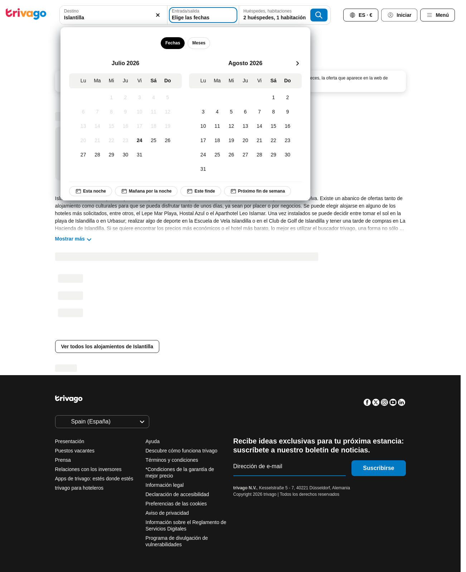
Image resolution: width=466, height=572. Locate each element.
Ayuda (153, 441)
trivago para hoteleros (79, 488)
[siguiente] (297, 63)
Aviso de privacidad (167, 513)
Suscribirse (378, 468)
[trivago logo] (26, 15)
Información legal (165, 485)
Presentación (69, 441)
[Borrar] (157, 15)
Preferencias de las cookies (177, 503)
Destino (71, 11)
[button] (113, 15)
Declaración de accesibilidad (177, 494)
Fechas (172, 42)
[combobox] (113, 15)
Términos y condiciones (172, 460)
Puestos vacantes (75, 451)
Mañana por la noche (146, 191)
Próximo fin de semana (257, 191)
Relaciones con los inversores (88, 469)
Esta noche (90, 191)
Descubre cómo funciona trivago (182, 451)
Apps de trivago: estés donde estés (94, 478)
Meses (198, 42)
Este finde (200, 191)
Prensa (63, 460)
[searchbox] (113, 17)
